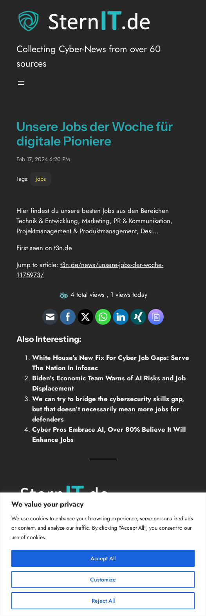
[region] (103, 554)
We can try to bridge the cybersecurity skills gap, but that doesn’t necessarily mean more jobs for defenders (108, 409)
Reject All (103, 601)
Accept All (103, 558)
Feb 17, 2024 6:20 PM (43, 159)
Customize (103, 579)
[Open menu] (21, 83)
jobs (41, 179)
